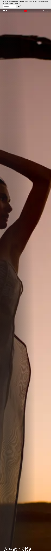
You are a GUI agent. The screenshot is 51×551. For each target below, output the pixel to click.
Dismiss (22, 6)
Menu (6, 11)
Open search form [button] (44, 11)
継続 (19, 6)
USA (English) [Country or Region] (6, 6)
